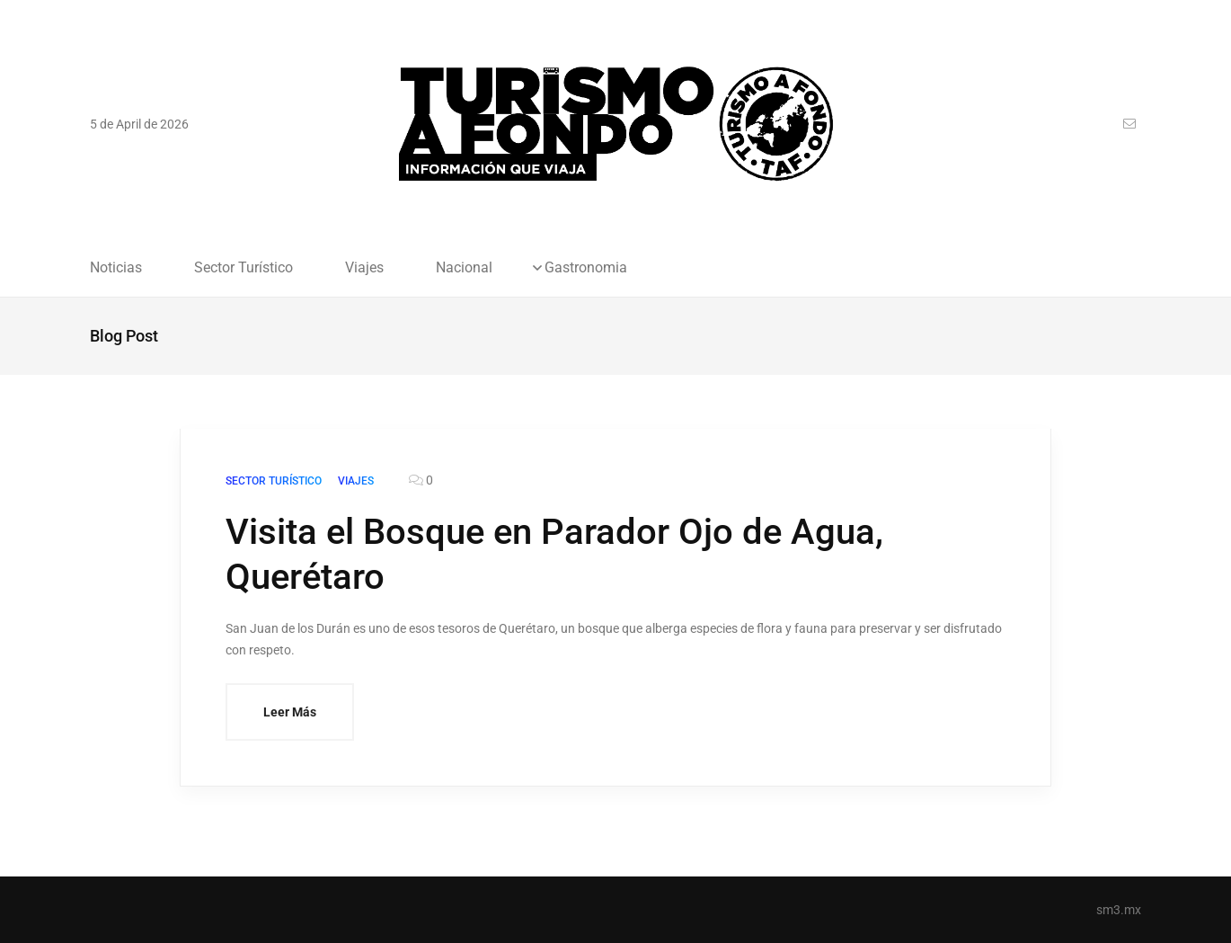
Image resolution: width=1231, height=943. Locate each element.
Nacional (464, 268)
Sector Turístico (243, 268)
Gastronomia (586, 268)
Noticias (116, 268)
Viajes (364, 268)
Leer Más (289, 712)
